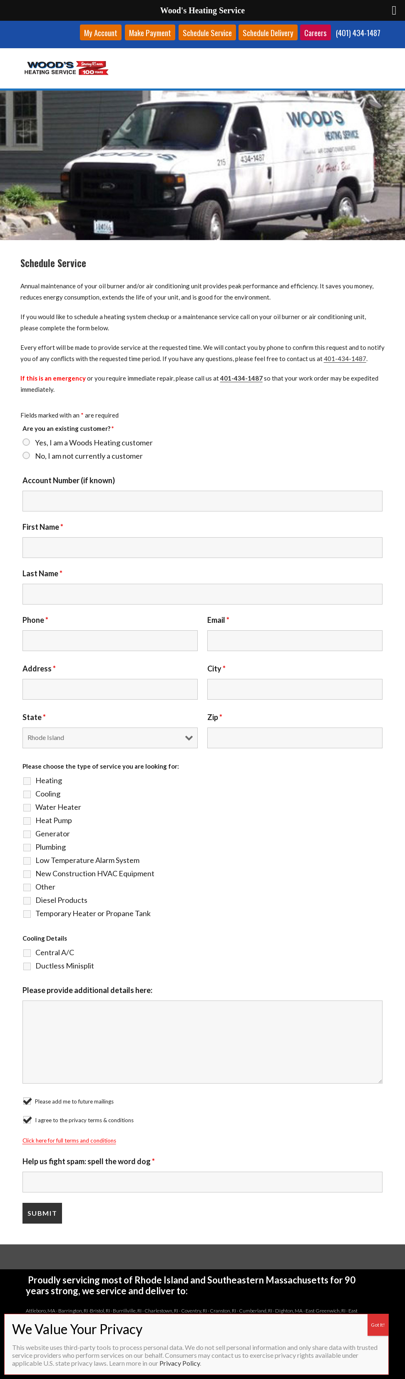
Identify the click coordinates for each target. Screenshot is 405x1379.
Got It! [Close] (378, 1325)
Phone (35, 619)
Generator (52, 833)
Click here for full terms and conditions (69, 1140)
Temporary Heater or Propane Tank (93, 913)
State (34, 717)
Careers (315, 32)
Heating (48, 780)
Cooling (47, 793)
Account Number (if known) (68, 480)
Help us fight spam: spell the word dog (88, 1161)
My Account (100, 32)
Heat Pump (53, 820)
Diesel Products (61, 900)
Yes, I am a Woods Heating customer (94, 442)
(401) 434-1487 (358, 32)
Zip (214, 717)
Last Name (42, 573)
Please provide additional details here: (87, 990)
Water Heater (58, 807)
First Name (42, 526)
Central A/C (54, 952)
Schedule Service (207, 32)
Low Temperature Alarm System (87, 860)
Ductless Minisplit (64, 965)
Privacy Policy (179, 1363)
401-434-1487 (345, 358)
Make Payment (150, 32)
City (216, 668)
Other (45, 886)
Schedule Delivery (268, 32)
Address (39, 668)
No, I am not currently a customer (89, 456)
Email (218, 619)
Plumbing (50, 847)
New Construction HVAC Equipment (94, 873)
